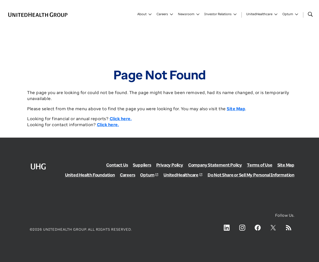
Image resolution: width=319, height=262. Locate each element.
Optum (147, 175)
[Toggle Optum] (290, 15)
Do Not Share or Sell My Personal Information (251, 175)
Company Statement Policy (215, 165)
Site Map (285, 165)
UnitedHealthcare (180, 175)
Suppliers (142, 165)
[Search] (310, 14)
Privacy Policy (169, 165)
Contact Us (117, 165)
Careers (127, 175)
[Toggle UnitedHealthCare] (262, 15)
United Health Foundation (90, 175)
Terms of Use (259, 165)
